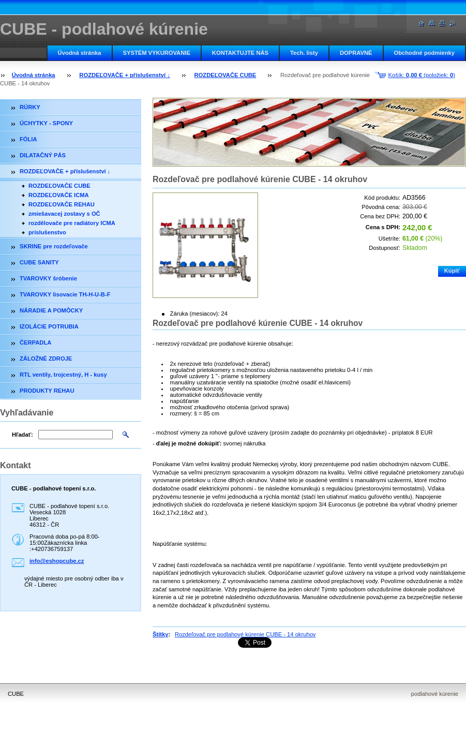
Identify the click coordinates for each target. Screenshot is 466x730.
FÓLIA (28, 139)
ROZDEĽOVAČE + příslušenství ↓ (124, 75)
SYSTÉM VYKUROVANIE (156, 53)
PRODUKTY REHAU (47, 391)
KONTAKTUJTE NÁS (240, 53)
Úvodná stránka (79, 53)
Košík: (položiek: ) (421, 75)
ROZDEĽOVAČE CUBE (225, 75)
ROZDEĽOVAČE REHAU (61, 204)
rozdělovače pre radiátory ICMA (71, 223)
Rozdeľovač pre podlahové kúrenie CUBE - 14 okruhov (245, 634)
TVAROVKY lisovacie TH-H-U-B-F (65, 294)
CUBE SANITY (39, 262)
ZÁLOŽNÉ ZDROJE (46, 358)
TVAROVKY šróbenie (48, 278)
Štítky (160, 634)
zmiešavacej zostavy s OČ (64, 214)
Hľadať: (22, 434)
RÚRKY (30, 107)
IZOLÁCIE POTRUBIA (49, 326)
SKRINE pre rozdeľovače (54, 246)
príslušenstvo (47, 232)
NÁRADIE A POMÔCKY (51, 310)
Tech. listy (304, 53)
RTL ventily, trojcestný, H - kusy (63, 374)
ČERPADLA (35, 342)
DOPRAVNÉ (356, 53)
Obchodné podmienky (424, 53)
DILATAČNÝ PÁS (43, 155)
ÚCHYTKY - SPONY (46, 123)
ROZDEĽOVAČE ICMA (58, 195)
